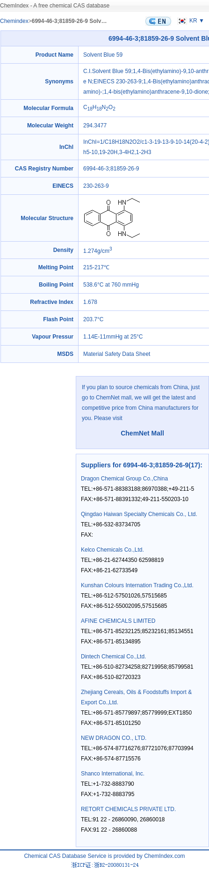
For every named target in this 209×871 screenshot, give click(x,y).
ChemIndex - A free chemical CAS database (54, 5)
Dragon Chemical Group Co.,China (124, 478)
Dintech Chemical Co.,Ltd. (113, 656)
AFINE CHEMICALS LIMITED (118, 621)
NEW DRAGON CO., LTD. (113, 738)
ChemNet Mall (142, 433)
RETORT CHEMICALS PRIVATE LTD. (128, 809)
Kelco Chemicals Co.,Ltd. (112, 549)
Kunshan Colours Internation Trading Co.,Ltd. (137, 585)
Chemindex (14, 21)
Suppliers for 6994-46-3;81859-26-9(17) (140, 465)
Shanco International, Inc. (112, 773)
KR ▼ (189, 20)
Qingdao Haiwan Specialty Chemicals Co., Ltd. (139, 514)
